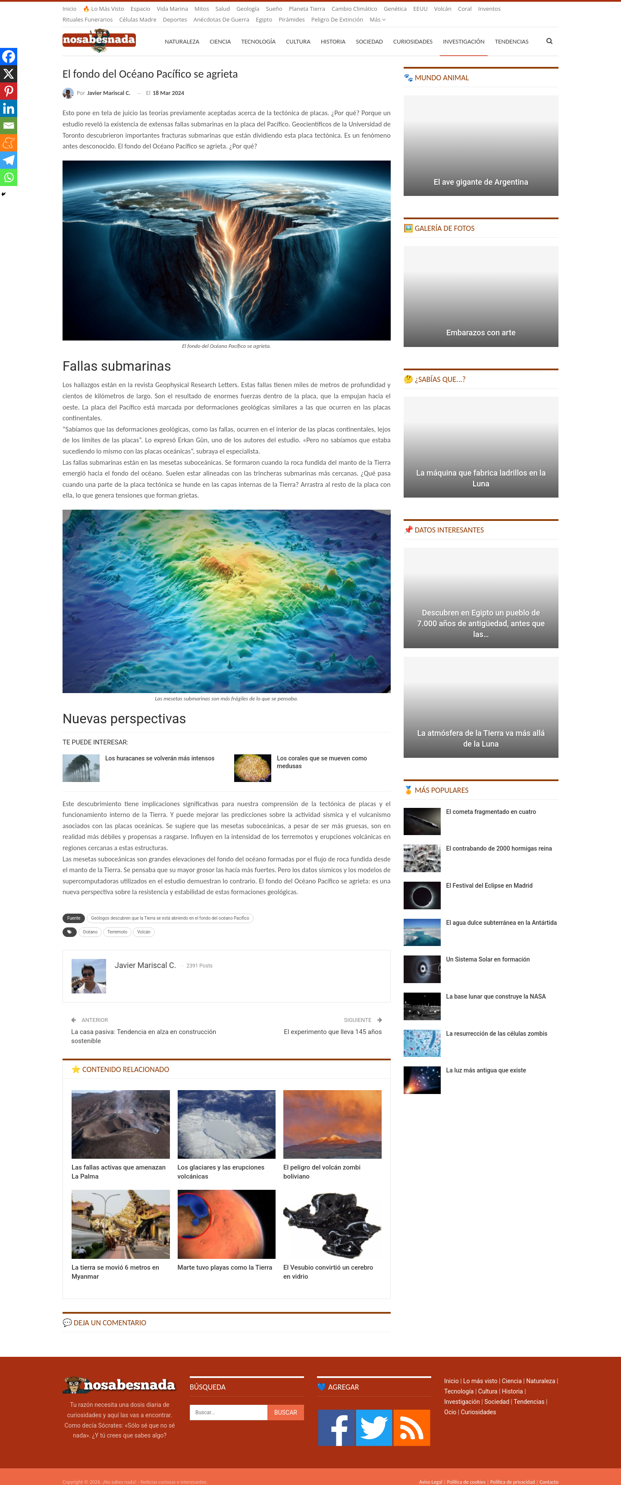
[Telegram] (8, 160)
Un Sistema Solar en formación (488, 949)
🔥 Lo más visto (103, 9)
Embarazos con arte (481, 322)
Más (486, 9)
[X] (8, 73)
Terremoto (117, 921)
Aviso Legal (430, 1472)
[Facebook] (8, 56)
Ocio (450, 1401)
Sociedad (369, 31)
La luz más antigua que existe (486, 1059)
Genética (395, 9)
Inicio (69, 9)
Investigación (463, 31)
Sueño (274, 9)
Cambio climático (354, 9)
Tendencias (529, 1391)
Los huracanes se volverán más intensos (159, 747)
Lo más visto (480, 1370)
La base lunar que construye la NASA (496, 986)
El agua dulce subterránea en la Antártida (501, 912)
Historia (333, 31)
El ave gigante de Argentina (481, 171)
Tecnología (258, 31)
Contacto (548, 1472)
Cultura (298, 31)
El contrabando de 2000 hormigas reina (499, 838)
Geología (247, 9)
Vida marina (172, 9)
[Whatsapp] (8, 177)
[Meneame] (8, 142)
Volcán (443, 9)
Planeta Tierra (307, 9)
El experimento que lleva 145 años (333, 1021)
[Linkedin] (8, 108)
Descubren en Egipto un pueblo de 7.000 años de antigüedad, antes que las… (481, 613)
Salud (223, 9)
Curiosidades (413, 31)
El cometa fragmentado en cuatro (491, 801)
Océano (90, 921)
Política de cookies (466, 1472)
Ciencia (220, 31)
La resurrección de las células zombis (497, 1023)
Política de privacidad (512, 1472)
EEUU (420, 9)
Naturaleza (182, 31)
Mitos (201, 9)
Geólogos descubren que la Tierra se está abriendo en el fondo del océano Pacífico (170, 907)
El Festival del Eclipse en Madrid (489, 875)
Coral (465, 9)
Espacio (141, 9)
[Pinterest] (8, 91)
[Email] (8, 125)
